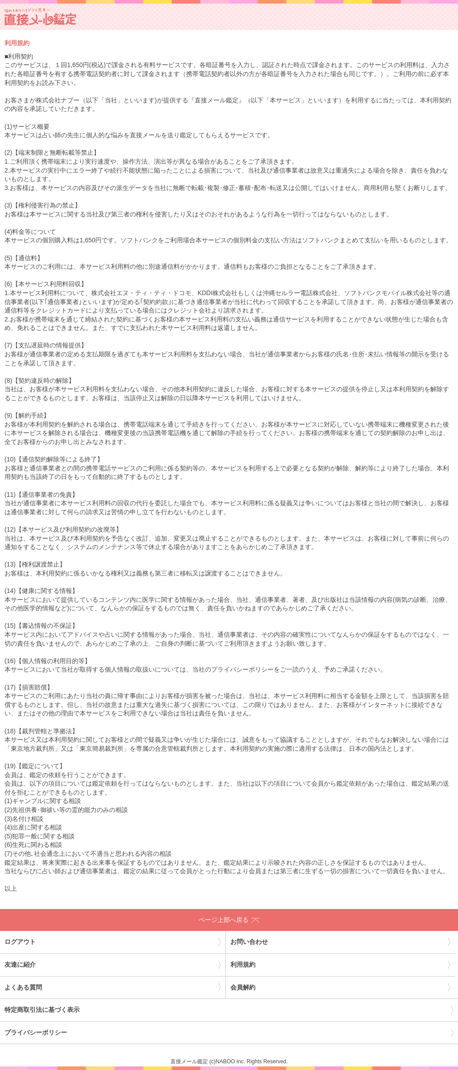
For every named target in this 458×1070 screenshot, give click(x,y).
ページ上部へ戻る (229, 919)
